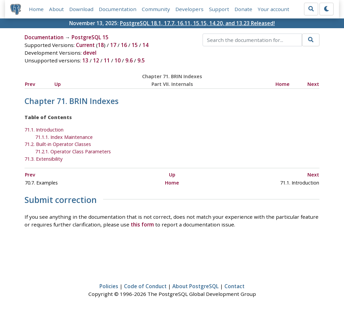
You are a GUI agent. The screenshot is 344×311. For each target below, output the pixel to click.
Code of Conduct (145, 286)
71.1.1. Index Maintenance (64, 137)
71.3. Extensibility (43, 159)
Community (156, 9)
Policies (108, 286)
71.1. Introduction (44, 129)
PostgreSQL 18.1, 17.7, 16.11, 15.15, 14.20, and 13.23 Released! (197, 23)
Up (57, 84)
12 (96, 60)
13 (85, 60)
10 (118, 60)
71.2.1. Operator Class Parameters (73, 151)
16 (124, 45)
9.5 (141, 60)
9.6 (129, 60)
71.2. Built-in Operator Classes (58, 144)
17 (113, 45)
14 (145, 45)
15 (135, 45)
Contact (234, 286)
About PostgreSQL (195, 286)
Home (36, 9)
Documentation (117, 9)
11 (107, 60)
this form (142, 224)
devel (89, 52)
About (56, 9)
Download (81, 9)
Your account (273, 9)
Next (313, 84)
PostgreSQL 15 (90, 37)
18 (101, 45)
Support (219, 9)
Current (85, 45)
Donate (243, 9)
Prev (30, 84)
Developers (189, 9)
